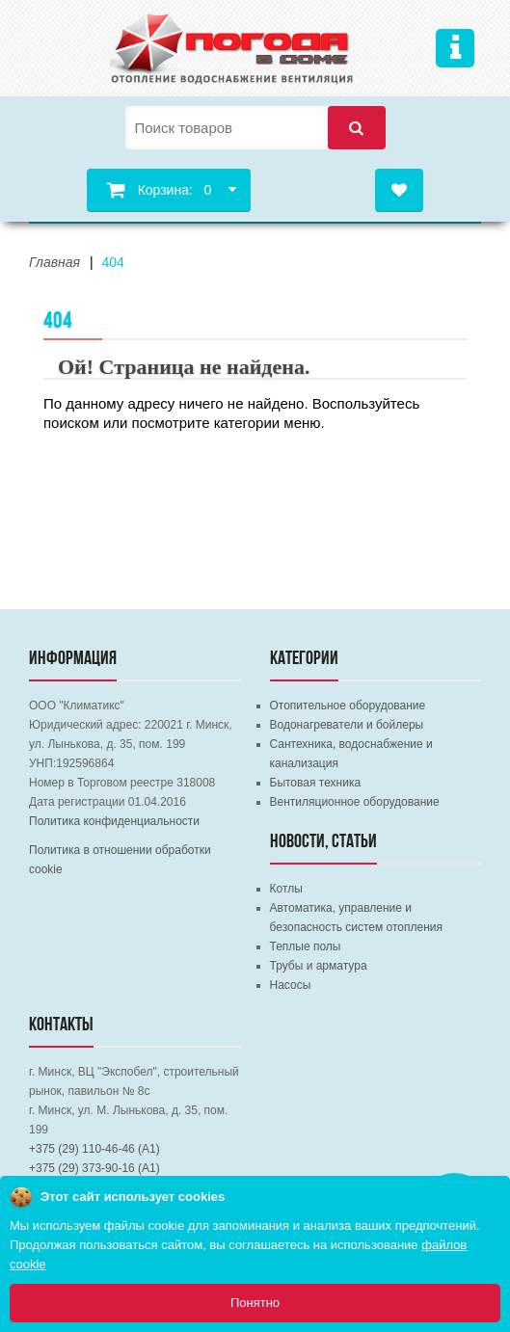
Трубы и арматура (318, 965)
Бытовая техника (316, 782)
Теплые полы (305, 946)
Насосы (290, 985)
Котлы (286, 888)
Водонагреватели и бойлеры (347, 725)
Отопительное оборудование (348, 705)
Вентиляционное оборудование (355, 802)
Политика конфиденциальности (114, 821)
